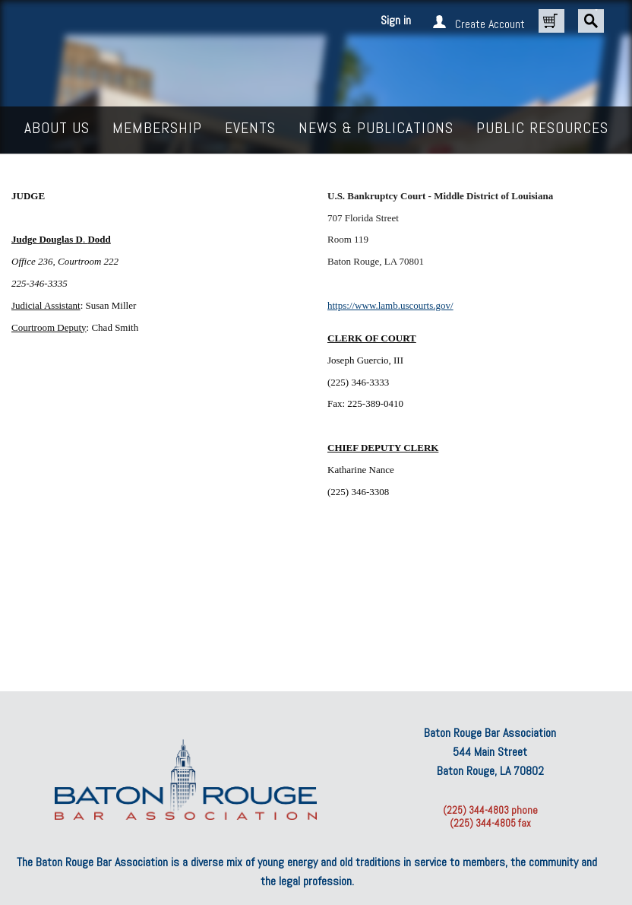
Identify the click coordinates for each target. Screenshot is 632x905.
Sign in (396, 20)
